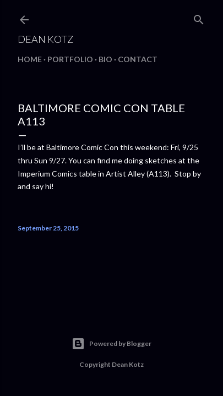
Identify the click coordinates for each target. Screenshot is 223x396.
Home (30, 59)
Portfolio (70, 59)
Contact (137, 59)
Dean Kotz (45, 39)
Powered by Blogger (111, 343)
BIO (105, 59)
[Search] (198, 17)
